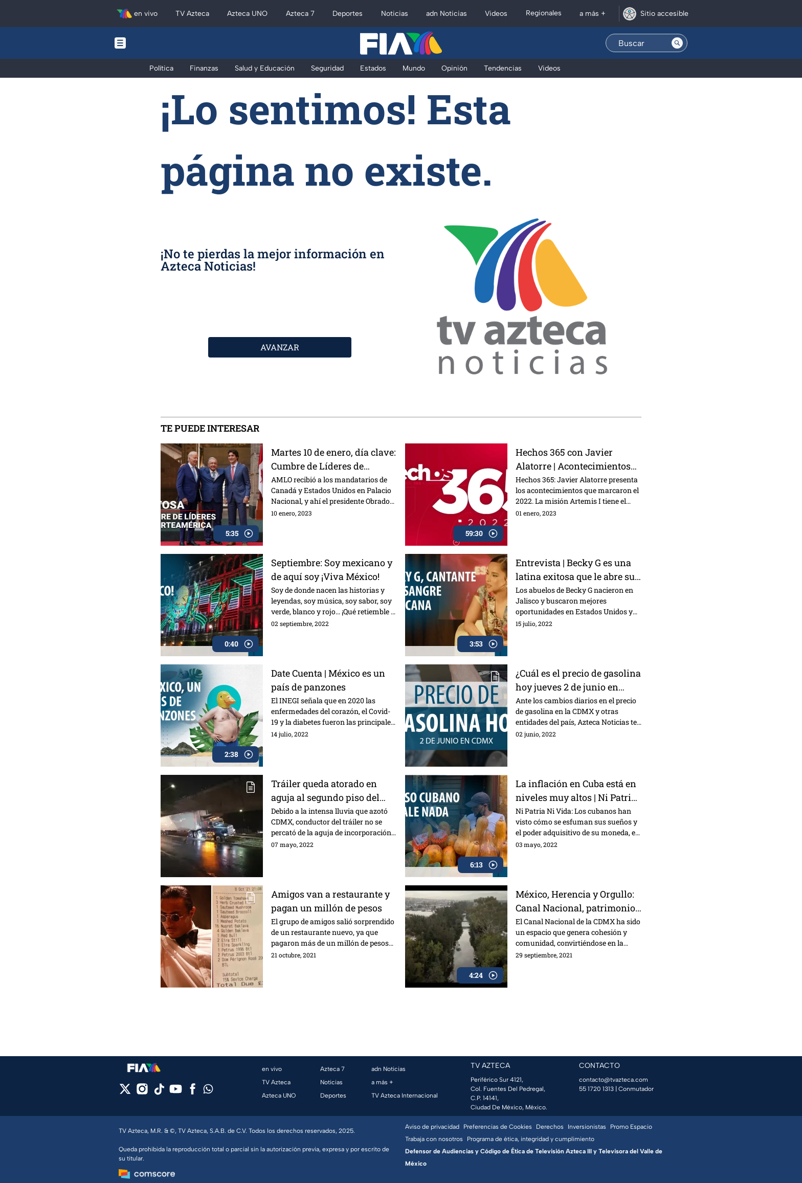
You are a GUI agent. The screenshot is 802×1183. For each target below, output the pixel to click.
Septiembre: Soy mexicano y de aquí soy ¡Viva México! (331, 569)
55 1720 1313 (596, 1088)
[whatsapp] (208, 1091)
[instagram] (142, 1092)
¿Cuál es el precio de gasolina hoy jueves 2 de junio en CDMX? (578, 680)
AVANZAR (279, 347)
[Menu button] (155, 43)
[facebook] (192, 1092)
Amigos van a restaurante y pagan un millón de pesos (330, 901)
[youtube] (175, 1092)
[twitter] (125, 1092)
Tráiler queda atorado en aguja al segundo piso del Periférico (325, 790)
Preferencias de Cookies (497, 1126)
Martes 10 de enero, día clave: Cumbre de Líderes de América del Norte (333, 459)
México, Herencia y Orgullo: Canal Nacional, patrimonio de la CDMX (575, 901)
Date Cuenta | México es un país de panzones (328, 680)
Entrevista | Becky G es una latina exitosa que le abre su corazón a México (575, 569)
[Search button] (677, 43)
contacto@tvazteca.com (613, 1079)
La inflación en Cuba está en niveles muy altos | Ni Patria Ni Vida (576, 790)
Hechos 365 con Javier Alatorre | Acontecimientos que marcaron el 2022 (573, 459)
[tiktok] (158, 1092)
